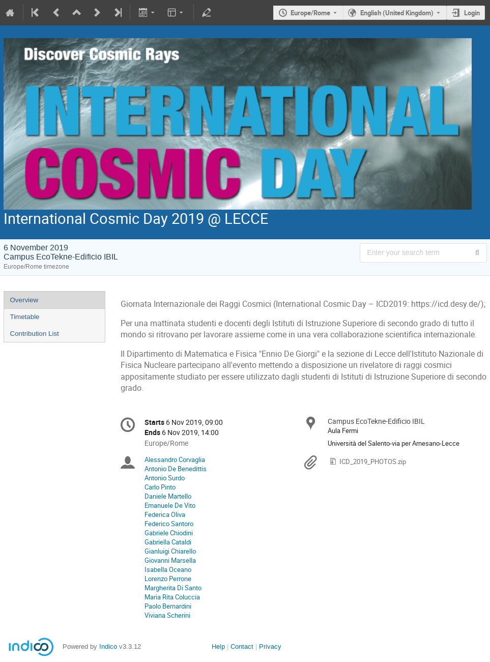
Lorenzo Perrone (168, 578)
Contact (241, 646)
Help (218, 646)
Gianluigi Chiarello (170, 551)
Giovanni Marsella (170, 560)
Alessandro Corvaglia (175, 459)
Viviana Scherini (167, 615)
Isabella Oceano (168, 569)
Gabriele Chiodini (169, 532)
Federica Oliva (165, 514)
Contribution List (34, 333)
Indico (108, 646)
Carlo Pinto (160, 487)
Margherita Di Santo (173, 587)
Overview (24, 300)
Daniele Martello (168, 496)
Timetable (25, 317)
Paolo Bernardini (168, 606)
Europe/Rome (310, 12)
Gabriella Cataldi (168, 541)
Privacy (270, 646)
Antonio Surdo (165, 477)
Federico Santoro (169, 523)
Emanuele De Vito (170, 505)
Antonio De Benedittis (176, 468)
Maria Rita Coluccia (172, 596)
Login (472, 12)
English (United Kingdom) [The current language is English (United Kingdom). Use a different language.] (397, 12)
